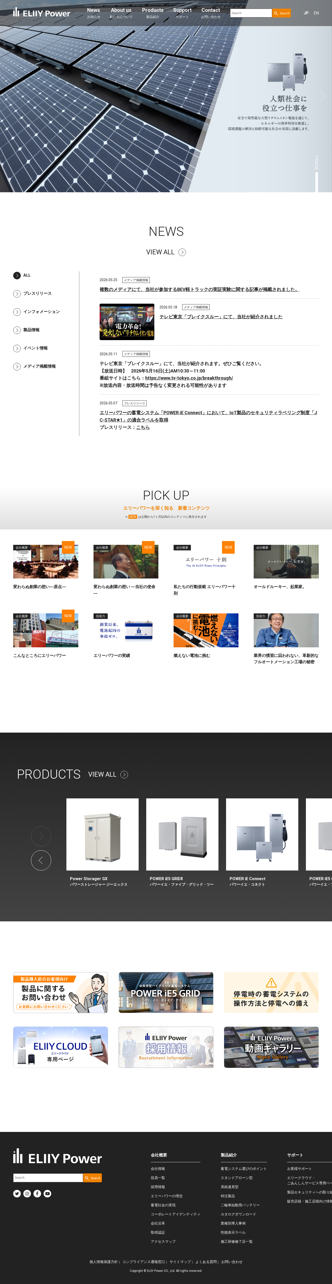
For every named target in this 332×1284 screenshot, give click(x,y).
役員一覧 (158, 1178)
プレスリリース (32, 293)
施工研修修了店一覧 (237, 1241)
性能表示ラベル (233, 1232)
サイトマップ (180, 1262)
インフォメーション (36, 311)
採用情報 (158, 1187)
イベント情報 (30, 348)
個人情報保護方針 (103, 1262)
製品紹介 (153, 13)
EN (316, 13)
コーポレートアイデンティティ (175, 1214)
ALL (22, 275)
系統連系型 (229, 1187)
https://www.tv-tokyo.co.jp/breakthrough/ (189, 378)
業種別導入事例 (233, 1223)
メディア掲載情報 (34, 366)
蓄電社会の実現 (163, 1205)
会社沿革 (158, 1223)
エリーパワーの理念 (167, 1196)
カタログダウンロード (238, 1214)
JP (306, 13)
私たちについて (121, 13)
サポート (182, 13)
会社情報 (158, 1169)
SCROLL (317, 162)
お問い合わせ (211, 13)
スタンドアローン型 (237, 1178)
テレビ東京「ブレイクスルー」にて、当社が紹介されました (221, 316)
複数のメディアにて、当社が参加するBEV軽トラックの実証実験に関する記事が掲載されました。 (200, 289)
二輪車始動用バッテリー (240, 1205)
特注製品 (228, 1196)
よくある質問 (206, 1262)
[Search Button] (281, 13)
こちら (143, 427)
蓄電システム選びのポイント (244, 1169)
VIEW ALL (166, 252)
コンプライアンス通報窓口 (143, 1262)
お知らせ (93, 13)
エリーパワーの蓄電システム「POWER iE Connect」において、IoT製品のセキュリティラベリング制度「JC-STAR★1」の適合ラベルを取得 (208, 416)
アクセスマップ (163, 1241)
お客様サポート (299, 1169)
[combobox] (251, 13)
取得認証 (158, 1232)
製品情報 (26, 329)
